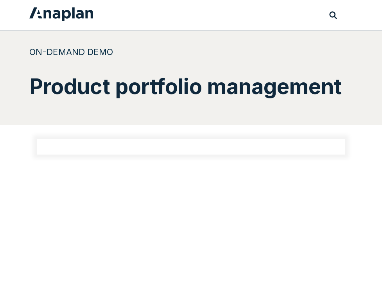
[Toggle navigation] (349, 15)
